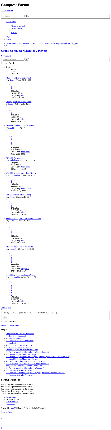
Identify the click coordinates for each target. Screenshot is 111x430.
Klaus (12, 80)
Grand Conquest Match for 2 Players (24, 50)
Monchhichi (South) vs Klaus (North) (20, 275)
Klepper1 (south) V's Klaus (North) (20, 247)
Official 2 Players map (14, 158)
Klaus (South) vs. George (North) (19, 78)
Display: (11, 313)
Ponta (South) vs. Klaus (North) (18, 195)
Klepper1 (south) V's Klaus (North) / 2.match (23, 219)
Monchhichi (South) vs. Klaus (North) (21, 173)
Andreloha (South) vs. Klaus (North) (20, 125)
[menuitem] (18, 26)
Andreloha (25, 152)
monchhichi (14, 175)
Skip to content (7, 11)
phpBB (13, 408)
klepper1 (13, 249)
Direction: (47, 313)
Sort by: (28, 313)
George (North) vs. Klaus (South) (19, 102)
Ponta (12, 197)
